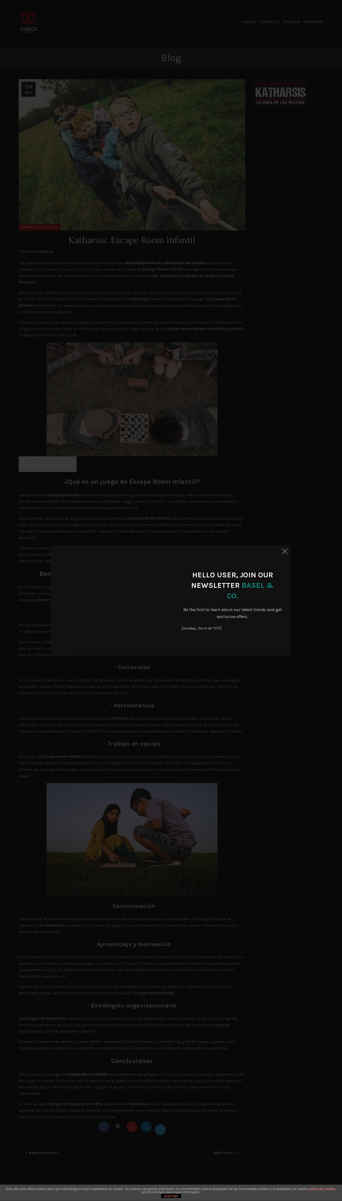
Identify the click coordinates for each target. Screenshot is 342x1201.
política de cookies (322, 1189)
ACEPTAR (171, 1196)
